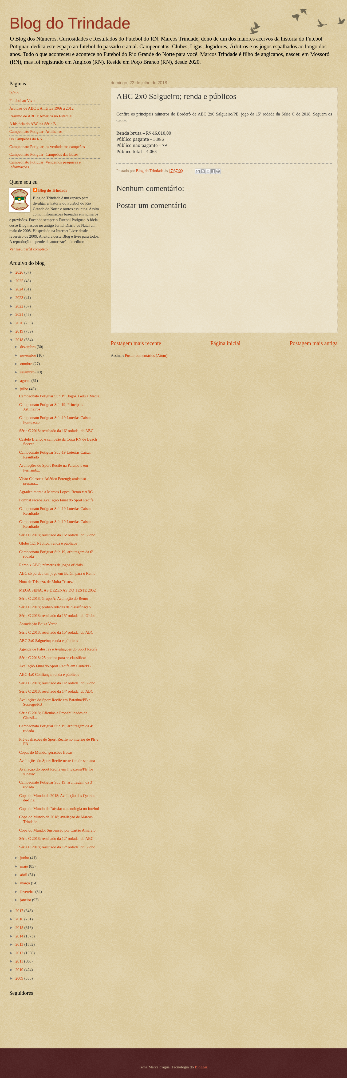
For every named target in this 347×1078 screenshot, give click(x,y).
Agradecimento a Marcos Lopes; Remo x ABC (56, 492)
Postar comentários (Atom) (146, 355)
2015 (19, 927)
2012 (19, 953)
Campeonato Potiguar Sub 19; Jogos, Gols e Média (59, 396)
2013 (19, 944)
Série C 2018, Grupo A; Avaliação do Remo (53, 598)
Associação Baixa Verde (38, 624)
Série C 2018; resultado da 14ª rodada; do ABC (56, 691)
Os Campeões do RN (25, 139)
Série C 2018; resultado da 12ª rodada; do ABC (56, 838)
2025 (19, 281)
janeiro (26, 900)
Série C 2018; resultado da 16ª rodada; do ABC (56, 431)
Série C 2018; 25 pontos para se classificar (52, 658)
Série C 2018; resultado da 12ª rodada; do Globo (57, 847)
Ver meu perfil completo (28, 249)
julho (24, 389)
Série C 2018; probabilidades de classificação (55, 607)
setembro (28, 372)
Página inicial (225, 343)
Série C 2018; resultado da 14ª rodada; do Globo (57, 683)
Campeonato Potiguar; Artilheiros (35, 131)
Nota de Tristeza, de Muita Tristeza (46, 582)
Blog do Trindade (70, 23)
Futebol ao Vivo (22, 100)
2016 (19, 919)
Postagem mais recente (136, 343)
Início (13, 93)
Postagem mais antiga (314, 343)
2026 (19, 272)
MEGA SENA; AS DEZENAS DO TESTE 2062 (57, 590)
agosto (25, 380)
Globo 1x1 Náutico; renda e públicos (48, 543)
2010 (19, 970)
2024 (19, 289)
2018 (19, 340)
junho (25, 858)
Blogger (201, 1067)
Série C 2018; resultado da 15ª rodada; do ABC (56, 632)
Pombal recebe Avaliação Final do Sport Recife (56, 500)
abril (24, 875)
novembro (28, 355)
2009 (19, 978)
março (25, 883)
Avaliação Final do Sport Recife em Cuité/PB (55, 666)
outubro (26, 364)
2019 (19, 331)
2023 (19, 298)
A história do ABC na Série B (32, 124)
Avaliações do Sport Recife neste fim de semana (57, 760)
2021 (19, 314)
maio (24, 866)
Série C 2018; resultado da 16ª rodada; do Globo (57, 535)
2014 (19, 936)
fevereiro (27, 891)
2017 (19, 911)
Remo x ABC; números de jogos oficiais (51, 565)
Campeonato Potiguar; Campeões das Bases (43, 154)
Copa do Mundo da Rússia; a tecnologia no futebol (59, 808)
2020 (19, 323)
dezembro (28, 347)
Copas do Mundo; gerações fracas (45, 752)
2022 (19, 306)
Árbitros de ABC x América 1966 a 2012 (41, 108)
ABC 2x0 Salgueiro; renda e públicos (48, 640)
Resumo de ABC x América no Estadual (40, 116)
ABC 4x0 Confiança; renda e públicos (49, 674)
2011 (19, 961)
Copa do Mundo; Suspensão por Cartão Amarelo (57, 830)
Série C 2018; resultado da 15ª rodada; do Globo (57, 615)
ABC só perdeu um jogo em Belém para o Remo (57, 573)
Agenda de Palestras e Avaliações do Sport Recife (58, 649)
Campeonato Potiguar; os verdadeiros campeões (47, 147)
